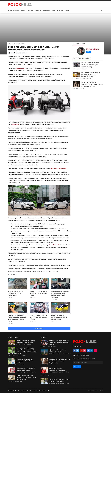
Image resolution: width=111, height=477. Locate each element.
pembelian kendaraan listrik (58, 168)
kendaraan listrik (20, 68)
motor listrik (15, 124)
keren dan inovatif (54, 245)
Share (24, 53)
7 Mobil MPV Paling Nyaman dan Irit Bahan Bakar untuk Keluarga (38, 317)
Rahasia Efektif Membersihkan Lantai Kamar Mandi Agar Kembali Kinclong (90, 65)
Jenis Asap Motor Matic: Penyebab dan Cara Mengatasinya (15, 293)
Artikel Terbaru (39, 328)
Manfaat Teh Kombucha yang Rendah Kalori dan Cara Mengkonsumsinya (90, 74)
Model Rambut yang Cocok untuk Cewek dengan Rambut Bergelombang (59, 361)
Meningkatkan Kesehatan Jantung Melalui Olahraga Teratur (25, 361)
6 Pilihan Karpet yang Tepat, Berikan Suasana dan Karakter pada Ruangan (26, 377)
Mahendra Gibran (92, 49)
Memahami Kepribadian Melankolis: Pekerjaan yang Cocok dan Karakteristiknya (92, 84)
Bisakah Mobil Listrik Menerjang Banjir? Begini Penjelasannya (59, 317)
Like (10, 53)
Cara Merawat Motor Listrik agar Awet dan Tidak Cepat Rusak (38, 293)
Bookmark (17, 53)
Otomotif (11, 279)
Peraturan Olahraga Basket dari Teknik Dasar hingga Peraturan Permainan (59, 342)
